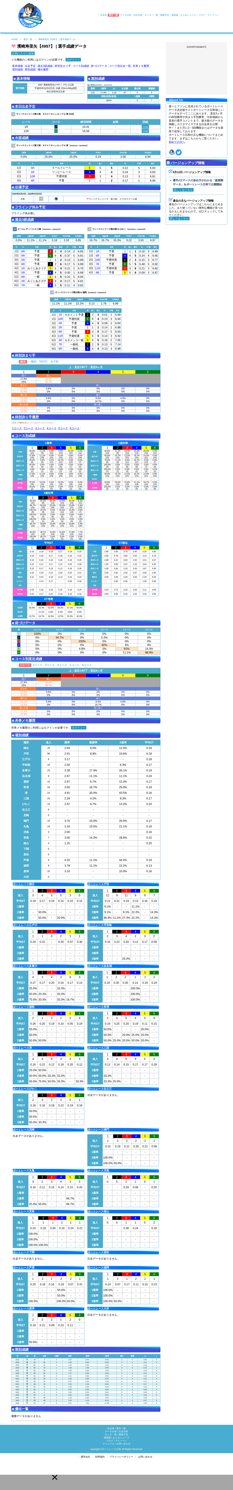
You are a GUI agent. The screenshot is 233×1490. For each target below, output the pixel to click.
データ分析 (125, 15)
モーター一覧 (151, 15)
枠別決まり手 (63, 65)
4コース (51, 428)
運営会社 (85, 1457)
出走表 (103, 15)
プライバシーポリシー (121, 1457)
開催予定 (164, 15)
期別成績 (30, 69)
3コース (40, 428)
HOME (14, 39)
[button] (54, 1477)
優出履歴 (43, 69)
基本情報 (17, 65)
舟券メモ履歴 (141, 65)
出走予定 (30, 65)
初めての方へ (177, 142)
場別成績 (17, 69)
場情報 (174, 15)
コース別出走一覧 (120, 65)
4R (32, 180)
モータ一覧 (111, 1434)
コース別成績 (81, 65)
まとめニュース (188, 15)
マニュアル (108, 1443)
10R (32, 176)
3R (60, 340)
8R (23, 251)
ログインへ (73, 59)
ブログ (201, 15)
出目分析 (138, 15)
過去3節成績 (45, 65)
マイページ (212, 15)
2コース (28, 428)
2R (23, 281)
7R (23, 285)
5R (32, 167)
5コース (63, 428)
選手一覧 (113, 15)
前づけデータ (99, 65)
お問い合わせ (123, 1443)
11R (97, 268)
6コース (75, 428)
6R (97, 255)
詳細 (145, 126)
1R (32, 172)
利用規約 (100, 1457)
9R (23, 255)
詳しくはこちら (183, 189)
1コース (17, 428)
